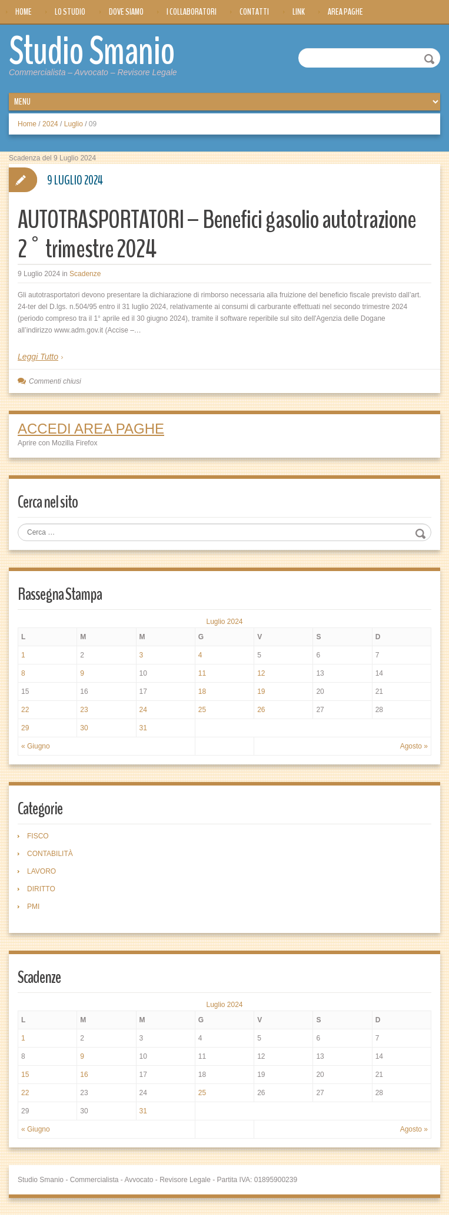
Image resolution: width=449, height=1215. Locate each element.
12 (261, 673)
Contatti (254, 11)
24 (143, 709)
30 (84, 727)
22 (25, 709)
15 (25, 1074)
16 (84, 1074)
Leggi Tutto (38, 356)
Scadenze (85, 273)
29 (25, 727)
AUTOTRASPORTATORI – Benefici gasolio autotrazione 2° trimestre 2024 (222, 233)
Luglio (73, 123)
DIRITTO (41, 888)
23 (84, 709)
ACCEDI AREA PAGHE (91, 428)
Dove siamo (126, 11)
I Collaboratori (192, 11)
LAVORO (41, 871)
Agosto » (414, 745)
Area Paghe (345, 11)
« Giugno (35, 745)
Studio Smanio (95, 51)
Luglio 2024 (224, 621)
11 (202, 673)
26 (261, 709)
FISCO (38, 835)
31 (143, 727)
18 (202, 691)
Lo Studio (70, 11)
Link (298, 11)
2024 (50, 123)
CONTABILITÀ (50, 853)
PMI (33, 906)
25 (202, 709)
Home (23, 11)
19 (261, 691)
